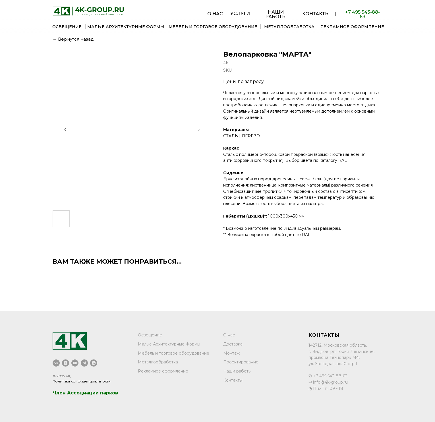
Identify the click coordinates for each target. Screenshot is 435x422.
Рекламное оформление (163, 371)
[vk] (56, 363)
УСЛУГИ (240, 13)
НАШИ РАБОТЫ (276, 14)
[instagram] (65, 363)
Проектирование (240, 362)
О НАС (215, 13)
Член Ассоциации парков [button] (85, 393)
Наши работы (237, 371)
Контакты (233, 380)
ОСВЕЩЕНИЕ (67, 26)
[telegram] (84, 363)
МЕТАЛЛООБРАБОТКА (289, 26)
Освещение (150, 335)
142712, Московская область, (337, 345)
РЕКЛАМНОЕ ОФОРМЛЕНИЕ (352, 26)
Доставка (233, 344)
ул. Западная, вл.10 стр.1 (332, 363)
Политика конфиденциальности (82, 381)
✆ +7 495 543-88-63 (327, 375)
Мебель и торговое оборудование (173, 353)
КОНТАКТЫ (316, 13)
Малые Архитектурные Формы (125, 26)
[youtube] (74, 363)
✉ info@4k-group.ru (328, 382)
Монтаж (231, 353)
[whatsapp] (93, 363)
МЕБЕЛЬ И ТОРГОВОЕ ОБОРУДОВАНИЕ (213, 26)
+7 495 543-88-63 (362, 14)
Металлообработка (158, 362)
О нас (229, 335)
